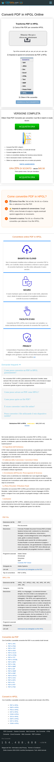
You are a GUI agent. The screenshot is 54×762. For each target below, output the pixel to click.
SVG (24, 86)
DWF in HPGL (14, 707)
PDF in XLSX (12, 653)
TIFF (24, 63)
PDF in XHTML (13, 659)
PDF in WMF (12, 671)
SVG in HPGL (14, 716)
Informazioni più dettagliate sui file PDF (30, 569)
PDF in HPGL (14, 705)
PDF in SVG (12, 678)
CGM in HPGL (14, 714)
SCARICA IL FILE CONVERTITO (28, 102)
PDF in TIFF (12, 648)
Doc (23, 69)
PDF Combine (36, 734)
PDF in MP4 (12, 662)
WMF (24, 83)
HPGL (24, 93)
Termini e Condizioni (34, 747)
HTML (24, 76)
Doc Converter (40, 731)
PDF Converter (8, 731)
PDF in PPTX (12, 675)
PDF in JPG (11, 644)
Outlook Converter (19, 731)
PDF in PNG (12, 646)
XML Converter (26, 734)
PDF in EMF (12, 673)
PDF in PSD (12, 687)
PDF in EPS (11, 680)
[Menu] (50, 3)
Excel (24, 73)
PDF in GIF (11, 669)
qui (35, 357)
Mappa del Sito (6, 747)
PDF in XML (12, 664)
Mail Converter (30, 731)
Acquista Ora (27, 126)
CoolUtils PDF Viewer (24, 563)
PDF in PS (11, 682)
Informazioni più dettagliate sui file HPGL (30, 629)
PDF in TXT (11, 657)
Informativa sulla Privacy (19, 747)
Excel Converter (15, 734)
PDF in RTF (11, 684)
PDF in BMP (12, 666)
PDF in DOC (12, 650)
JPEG (24, 66)
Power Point (26, 89)
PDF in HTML (12, 655)
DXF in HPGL (14, 712)
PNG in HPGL (14, 710)
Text (23, 79)
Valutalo (27, 425)
